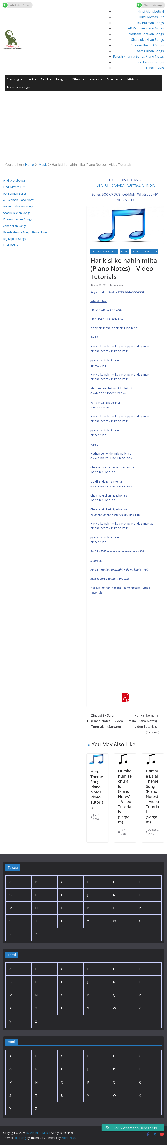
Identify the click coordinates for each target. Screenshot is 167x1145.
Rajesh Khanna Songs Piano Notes (138, 56)
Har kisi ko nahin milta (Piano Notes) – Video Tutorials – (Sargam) (146, 723)
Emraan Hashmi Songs (147, 45)
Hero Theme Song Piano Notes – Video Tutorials (97, 789)
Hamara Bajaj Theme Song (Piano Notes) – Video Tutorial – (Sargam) (152, 796)
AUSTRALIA (135, 185)
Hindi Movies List (151, 17)
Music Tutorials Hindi (145, 251)
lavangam (118, 285)
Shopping (15, 79)
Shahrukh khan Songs (147, 39)
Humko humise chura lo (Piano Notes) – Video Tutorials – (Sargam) (125, 796)
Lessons (95, 79)
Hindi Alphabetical (150, 11)
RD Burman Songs (150, 23)
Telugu (62, 79)
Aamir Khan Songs (150, 51)
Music (124, 251)
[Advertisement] (83, 132)
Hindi (32, 79)
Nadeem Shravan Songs (146, 34)
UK (107, 185)
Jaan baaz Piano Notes (104, 251)
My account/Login (18, 87)
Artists (132, 79)
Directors (115, 79)
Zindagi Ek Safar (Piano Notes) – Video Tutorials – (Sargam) (105, 721)
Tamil (46, 79)
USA (100, 185)
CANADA (118, 185)
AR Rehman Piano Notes (146, 28)
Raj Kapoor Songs (151, 62)
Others (78, 79)
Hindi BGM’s (155, 68)
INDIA (150, 185)
